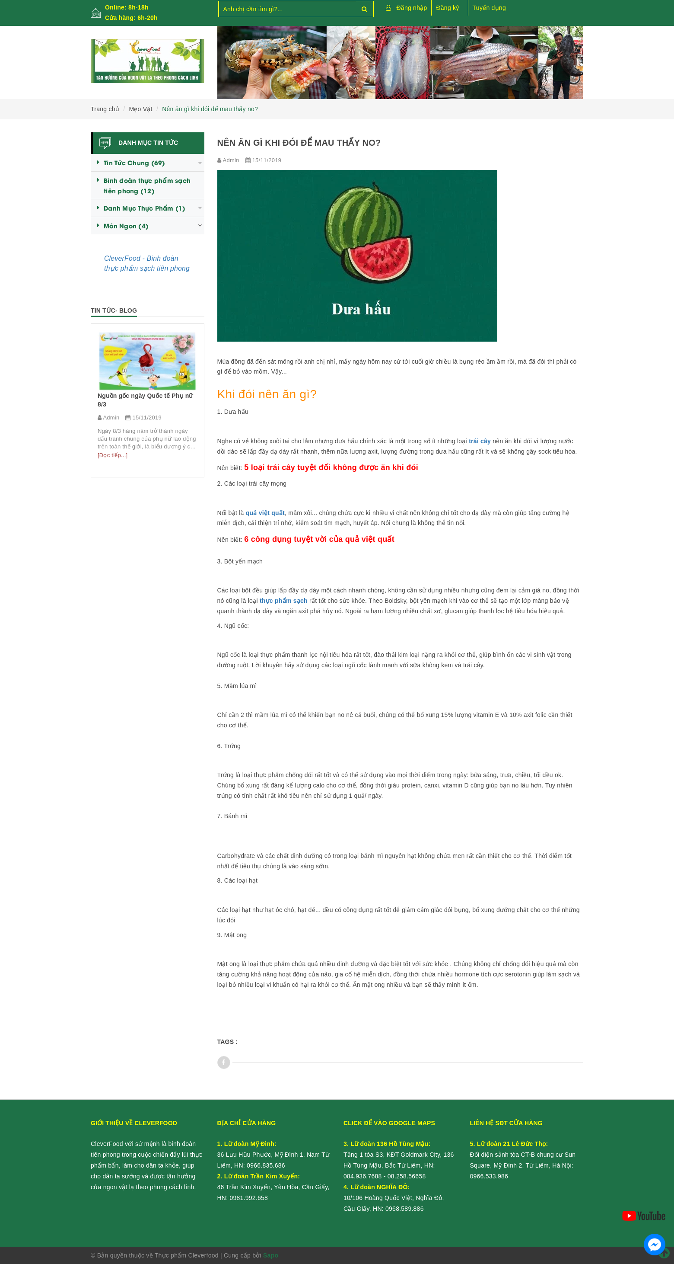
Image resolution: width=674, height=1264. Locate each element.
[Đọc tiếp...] (160, 455)
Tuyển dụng (489, 7)
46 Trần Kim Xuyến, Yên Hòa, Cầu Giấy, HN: (273, 1187)
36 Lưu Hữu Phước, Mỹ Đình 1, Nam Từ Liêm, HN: (273, 1154)
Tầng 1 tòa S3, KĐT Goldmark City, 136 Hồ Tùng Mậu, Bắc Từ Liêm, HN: (398, 1154)
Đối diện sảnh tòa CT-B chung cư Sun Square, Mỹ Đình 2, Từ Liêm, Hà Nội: (523, 1154)
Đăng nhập (412, 7)
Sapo (270, 1255)
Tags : (227, 1041)
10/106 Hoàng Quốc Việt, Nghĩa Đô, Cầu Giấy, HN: (393, 1198)
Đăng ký (447, 7)
